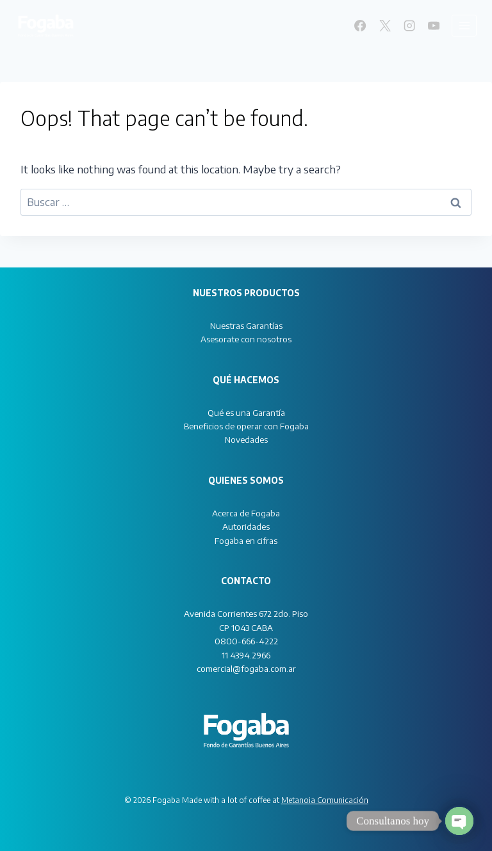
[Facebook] (360, 25)
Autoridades (246, 526)
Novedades (246, 439)
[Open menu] (464, 25)
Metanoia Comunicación (324, 800)
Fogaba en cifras (246, 540)
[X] (384, 25)
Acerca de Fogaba (246, 512)
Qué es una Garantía (246, 412)
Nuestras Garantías (246, 325)
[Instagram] (409, 25)
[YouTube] (433, 25)
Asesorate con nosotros (246, 338)
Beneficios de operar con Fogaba (246, 425)
